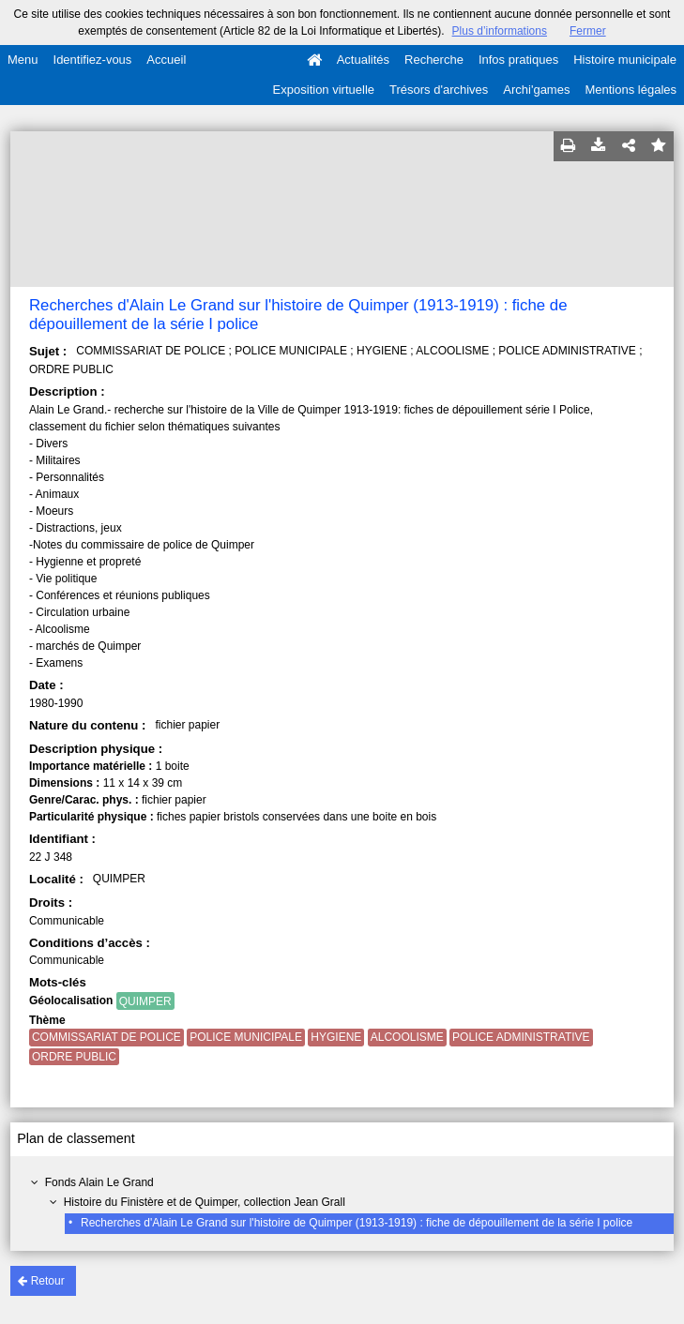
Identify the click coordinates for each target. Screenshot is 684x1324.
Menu (23, 60)
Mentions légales (630, 90)
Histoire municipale (624, 60)
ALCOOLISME (407, 1037)
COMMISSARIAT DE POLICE (106, 1037)
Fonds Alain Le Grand (99, 1182)
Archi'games (536, 90)
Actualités (363, 60)
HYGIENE (336, 1037)
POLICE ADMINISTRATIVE (520, 1037)
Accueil (166, 60)
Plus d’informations (499, 31)
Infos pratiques (518, 60)
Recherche (434, 60)
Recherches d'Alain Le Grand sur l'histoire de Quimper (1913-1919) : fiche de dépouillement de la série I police (356, 1222)
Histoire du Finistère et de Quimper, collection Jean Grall (204, 1202)
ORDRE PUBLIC (74, 1056)
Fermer (588, 31)
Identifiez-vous (92, 60)
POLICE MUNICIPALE (246, 1037)
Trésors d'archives (438, 90)
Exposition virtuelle (323, 90)
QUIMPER (145, 1001)
